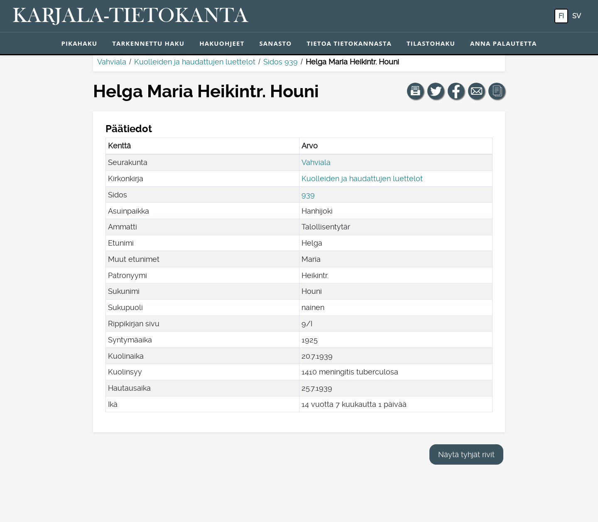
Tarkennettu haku (148, 43)
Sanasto (275, 43)
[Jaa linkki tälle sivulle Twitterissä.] (435, 91)
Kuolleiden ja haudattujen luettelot (194, 61)
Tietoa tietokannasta (349, 43)
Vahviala (111, 61)
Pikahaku (79, 43)
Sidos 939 (280, 61)
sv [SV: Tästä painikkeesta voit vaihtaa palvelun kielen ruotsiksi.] (576, 16)
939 (308, 194)
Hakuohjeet (221, 43)
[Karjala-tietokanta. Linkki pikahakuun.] (130, 16)
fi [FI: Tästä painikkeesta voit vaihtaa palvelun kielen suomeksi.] (561, 16)
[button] (415, 91)
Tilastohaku (431, 43)
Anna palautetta (503, 43)
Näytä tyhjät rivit (466, 454)
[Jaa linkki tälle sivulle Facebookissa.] (456, 91)
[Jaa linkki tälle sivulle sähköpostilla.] (476, 91)
